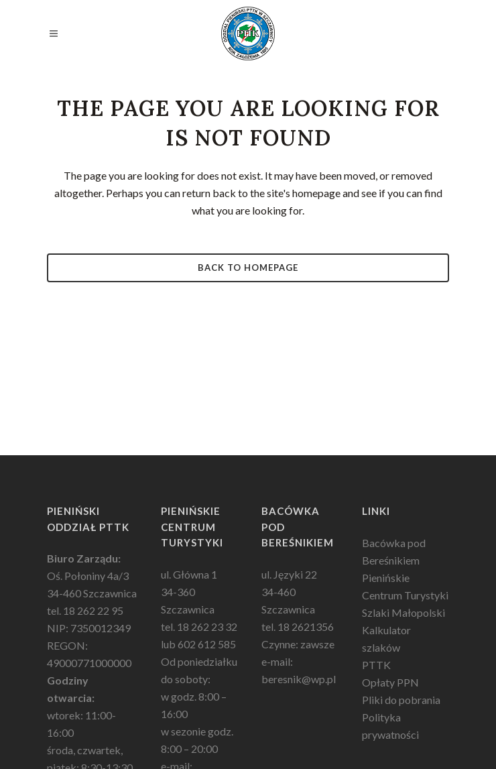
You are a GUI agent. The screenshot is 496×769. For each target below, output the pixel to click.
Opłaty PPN (390, 682)
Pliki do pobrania (401, 699)
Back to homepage (248, 267)
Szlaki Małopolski (403, 612)
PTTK (376, 664)
